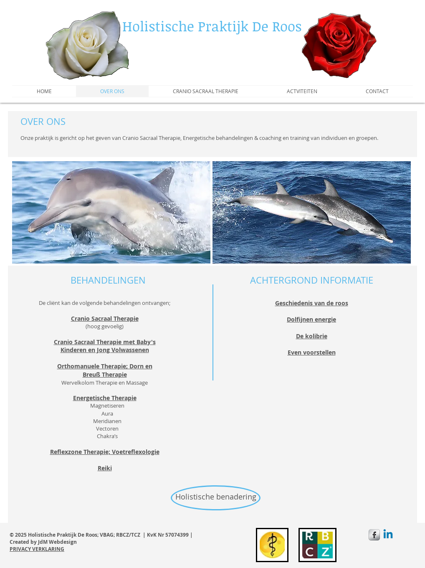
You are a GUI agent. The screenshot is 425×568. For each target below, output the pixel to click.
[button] (111, 212)
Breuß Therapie (105, 374)
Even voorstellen (312, 352)
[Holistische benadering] (216, 497)
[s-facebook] (374, 534)
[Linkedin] (388, 534)
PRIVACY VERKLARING (37, 549)
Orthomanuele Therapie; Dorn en (104, 366)
